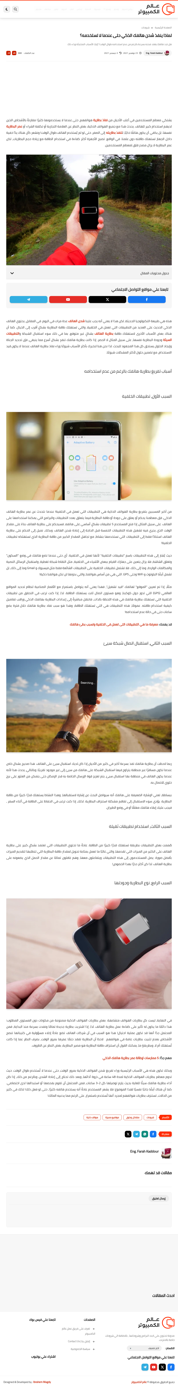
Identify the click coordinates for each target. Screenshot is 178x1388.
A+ (14, 53)
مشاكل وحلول (132, 1117)
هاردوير (38, 9)
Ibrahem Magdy (42, 1382)
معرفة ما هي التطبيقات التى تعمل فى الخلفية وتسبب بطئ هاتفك (114, 624)
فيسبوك (97, 9)
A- (8, 53)
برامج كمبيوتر (127, 9)
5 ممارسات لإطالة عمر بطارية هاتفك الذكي (131, 1058)
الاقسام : (170, 1348)
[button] (153, 1134)
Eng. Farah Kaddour (154, 53)
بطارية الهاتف (104, 333)
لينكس (79, 9)
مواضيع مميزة (112, 1117)
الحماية (88, 9)
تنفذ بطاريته (114, 132)
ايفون (56, 9)
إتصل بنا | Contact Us (81, 1341)
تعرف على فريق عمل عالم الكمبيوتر (78, 1331)
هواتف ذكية (92, 1117)
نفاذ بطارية (100, 120)
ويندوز (116, 9)
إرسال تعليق (158, 1198)
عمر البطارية (14, 126)
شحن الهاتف (76, 321)
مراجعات (47, 9)
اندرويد (64, 9)
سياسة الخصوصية (83, 1348)
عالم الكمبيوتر (139, 1382)
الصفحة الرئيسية (163, 27)
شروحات (145, 27)
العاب (72, 9)
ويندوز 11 (107, 9)
